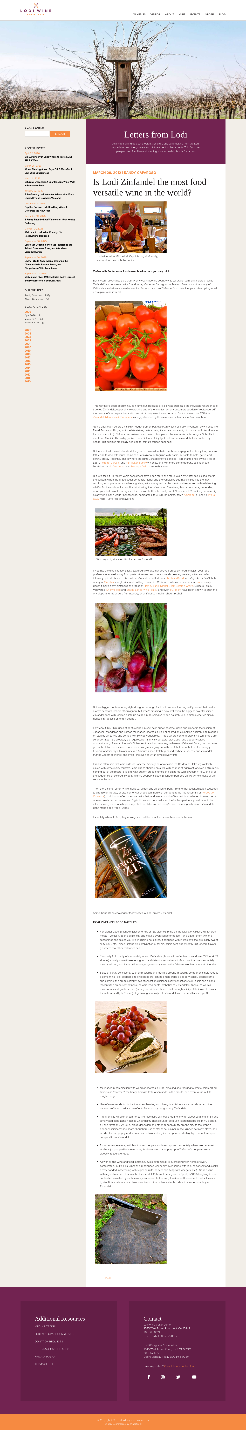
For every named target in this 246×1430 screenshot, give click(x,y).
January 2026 (35, 322)
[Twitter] (178, 1377)
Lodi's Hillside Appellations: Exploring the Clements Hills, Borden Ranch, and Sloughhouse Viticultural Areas (46, 265)
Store (209, 14)
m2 (198, 582)
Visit (182, 14)
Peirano (105, 462)
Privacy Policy (45, 1356)
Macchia (109, 582)
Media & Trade (45, 1326)
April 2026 (34, 315)
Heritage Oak (139, 466)
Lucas (121, 466)
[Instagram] (163, 1377)
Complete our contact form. (180, 1366)
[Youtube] (194, 1377)
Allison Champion (38, 299)
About (169, 14)
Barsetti (115, 462)
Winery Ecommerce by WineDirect (123, 1423)
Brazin (130, 590)
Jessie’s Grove (184, 586)
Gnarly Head (113, 590)
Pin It (108, 1278)
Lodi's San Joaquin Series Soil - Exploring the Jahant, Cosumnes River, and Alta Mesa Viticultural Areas (48, 248)
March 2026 (35, 319)
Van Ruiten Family (136, 462)
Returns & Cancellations (53, 1349)
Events (195, 14)
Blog (222, 14)
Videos (155, 14)
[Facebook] (149, 1377)
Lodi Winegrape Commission (35, 11)
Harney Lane (151, 586)
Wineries (139, 14)
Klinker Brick (167, 586)
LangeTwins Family (146, 590)
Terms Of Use (44, 1364)
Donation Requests (49, 1341)
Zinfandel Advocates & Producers (112, 417)
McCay (112, 466)
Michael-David (175, 578)
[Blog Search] (37, 133)
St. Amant (175, 590)
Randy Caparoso (38, 295)
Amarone (189, 495)
